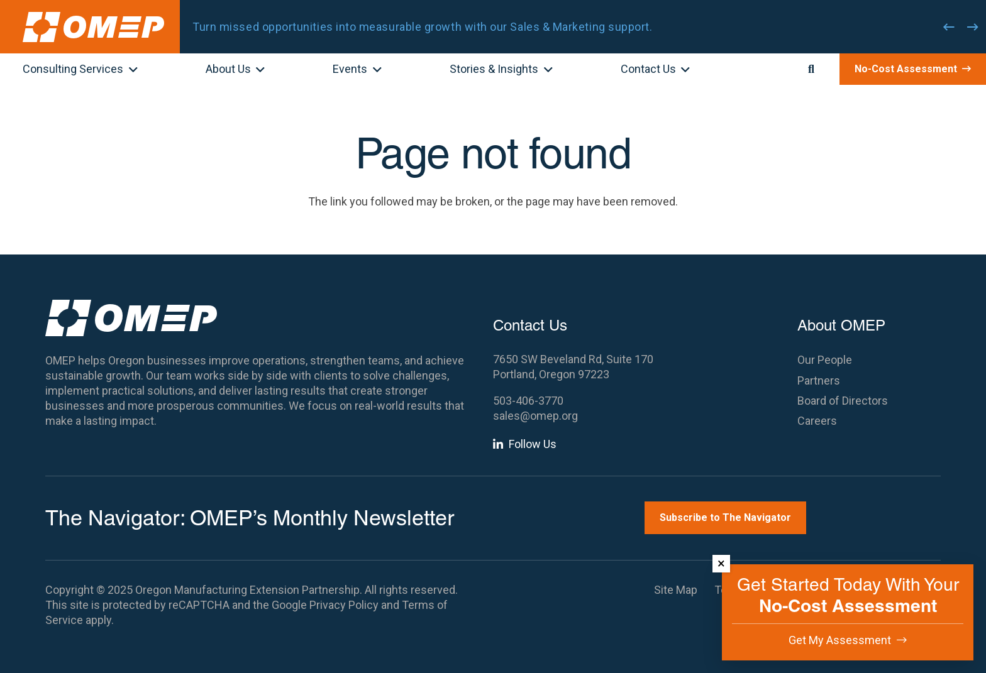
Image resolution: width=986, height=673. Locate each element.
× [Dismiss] (721, 563)
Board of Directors (842, 400)
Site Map (675, 589)
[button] (130, 70)
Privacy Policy (344, 604)
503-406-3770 (528, 400)
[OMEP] (93, 27)
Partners (818, 380)
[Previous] (949, 27)
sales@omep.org (535, 415)
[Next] (972, 27)
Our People (824, 359)
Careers (817, 420)
